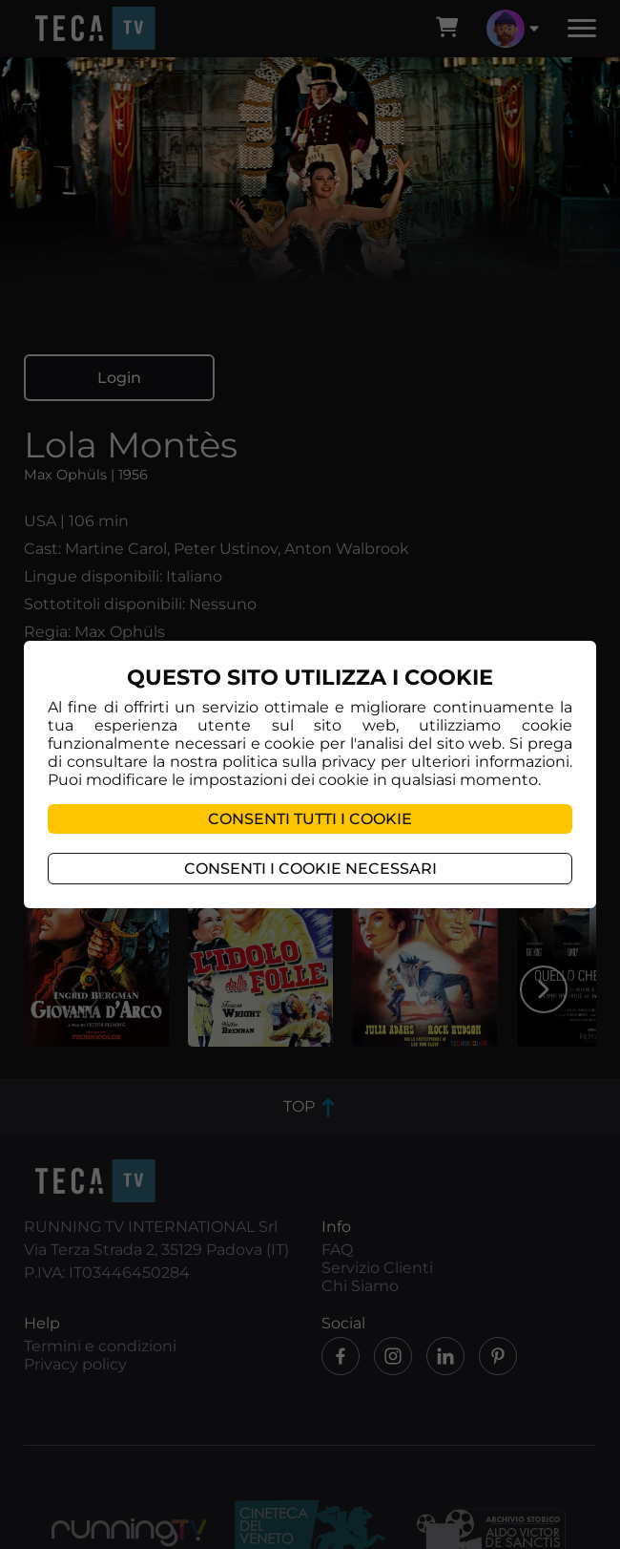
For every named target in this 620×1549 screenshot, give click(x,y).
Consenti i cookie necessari (310, 868)
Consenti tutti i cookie (310, 819)
